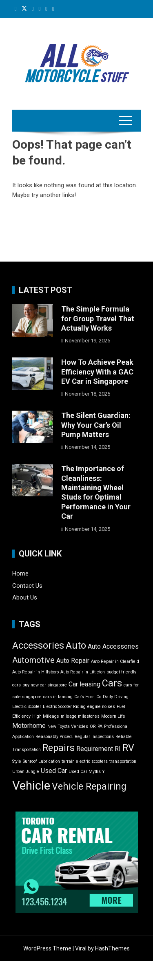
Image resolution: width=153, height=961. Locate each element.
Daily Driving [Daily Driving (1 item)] (116, 696)
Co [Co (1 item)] (98, 696)
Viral (80, 948)
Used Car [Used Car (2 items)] (54, 771)
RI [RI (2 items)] (118, 749)
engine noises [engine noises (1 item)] (101, 706)
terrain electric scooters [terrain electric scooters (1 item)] (85, 761)
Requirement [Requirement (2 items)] (94, 749)
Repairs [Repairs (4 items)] (58, 747)
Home (20, 573)
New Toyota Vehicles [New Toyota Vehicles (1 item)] (67, 726)
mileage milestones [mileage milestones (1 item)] (80, 716)
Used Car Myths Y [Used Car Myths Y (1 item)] (87, 771)
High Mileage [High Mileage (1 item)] (45, 716)
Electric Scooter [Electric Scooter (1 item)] (26, 706)
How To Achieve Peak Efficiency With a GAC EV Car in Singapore (97, 371)
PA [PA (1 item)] (100, 726)
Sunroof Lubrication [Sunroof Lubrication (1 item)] (41, 761)
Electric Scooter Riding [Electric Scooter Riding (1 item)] (64, 706)
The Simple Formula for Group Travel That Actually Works (97, 318)
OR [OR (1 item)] (93, 726)
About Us (24, 597)
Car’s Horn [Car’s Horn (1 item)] (84, 696)
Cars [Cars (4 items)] (112, 683)
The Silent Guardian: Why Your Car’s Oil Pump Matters (96, 425)
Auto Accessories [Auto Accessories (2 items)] (113, 646)
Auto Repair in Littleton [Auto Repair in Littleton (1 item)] (82, 672)
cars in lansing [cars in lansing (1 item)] (58, 696)
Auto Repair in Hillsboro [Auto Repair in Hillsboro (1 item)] (35, 672)
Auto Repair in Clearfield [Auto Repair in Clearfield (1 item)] (115, 661)
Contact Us (27, 585)
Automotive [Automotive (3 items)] (33, 660)
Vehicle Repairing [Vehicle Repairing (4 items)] (89, 786)
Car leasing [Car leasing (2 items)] (84, 684)
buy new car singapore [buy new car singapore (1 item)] (44, 685)
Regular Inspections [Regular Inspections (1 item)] (94, 736)
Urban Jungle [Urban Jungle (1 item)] (25, 771)
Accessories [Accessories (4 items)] (38, 645)
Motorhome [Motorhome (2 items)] (29, 725)
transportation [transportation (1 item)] (122, 761)
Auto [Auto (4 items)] (76, 645)
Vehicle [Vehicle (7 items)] (31, 785)
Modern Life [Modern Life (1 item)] (113, 716)
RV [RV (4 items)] (128, 747)
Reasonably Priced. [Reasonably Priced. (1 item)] (54, 736)
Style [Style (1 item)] (16, 761)
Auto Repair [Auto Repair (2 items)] (72, 660)
